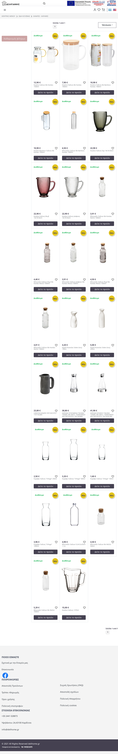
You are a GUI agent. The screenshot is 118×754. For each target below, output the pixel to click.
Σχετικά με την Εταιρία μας (15, 662)
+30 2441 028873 (10, 716)
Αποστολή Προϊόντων (12, 685)
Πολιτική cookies (68, 705)
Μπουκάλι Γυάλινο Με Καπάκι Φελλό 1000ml (101, 217)
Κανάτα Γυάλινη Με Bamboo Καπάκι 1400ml (100, 85)
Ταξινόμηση (106, 25)
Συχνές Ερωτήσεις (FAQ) (71, 685)
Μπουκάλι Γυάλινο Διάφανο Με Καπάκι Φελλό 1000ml (73, 282)
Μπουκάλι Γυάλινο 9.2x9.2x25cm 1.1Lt (73, 545)
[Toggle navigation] (44, 3)
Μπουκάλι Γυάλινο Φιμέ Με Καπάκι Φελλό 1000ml (43, 282)
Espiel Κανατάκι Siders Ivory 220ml (100, 348)
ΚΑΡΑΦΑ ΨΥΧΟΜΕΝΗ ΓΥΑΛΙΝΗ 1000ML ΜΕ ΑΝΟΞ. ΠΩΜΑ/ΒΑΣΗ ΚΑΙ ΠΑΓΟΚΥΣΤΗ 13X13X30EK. (73, 414)
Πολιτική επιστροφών (12, 706)
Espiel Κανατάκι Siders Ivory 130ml (72, 348)
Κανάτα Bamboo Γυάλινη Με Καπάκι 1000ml (44, 151)
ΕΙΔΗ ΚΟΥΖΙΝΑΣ (23, 16)
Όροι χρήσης (8, 699)
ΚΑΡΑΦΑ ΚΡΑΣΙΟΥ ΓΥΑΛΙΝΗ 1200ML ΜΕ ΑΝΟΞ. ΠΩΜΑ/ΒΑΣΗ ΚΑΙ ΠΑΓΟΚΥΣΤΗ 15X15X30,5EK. (101, 414)
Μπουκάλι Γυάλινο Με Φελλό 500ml (100, 545)
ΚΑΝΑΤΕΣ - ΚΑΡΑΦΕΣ (39, 16)
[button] (103, 9)
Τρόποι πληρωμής (10, 692)
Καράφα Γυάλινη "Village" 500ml (73, 479)
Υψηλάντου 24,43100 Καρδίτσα (16, 722)
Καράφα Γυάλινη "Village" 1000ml (43, 545)
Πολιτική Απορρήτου (70, 698)
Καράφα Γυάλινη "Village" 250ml (45, 479)
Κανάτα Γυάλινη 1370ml (70, 610)
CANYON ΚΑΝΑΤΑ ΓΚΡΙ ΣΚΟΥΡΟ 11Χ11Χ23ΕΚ (45, 414)
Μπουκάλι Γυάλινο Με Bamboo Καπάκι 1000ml (73, 151)
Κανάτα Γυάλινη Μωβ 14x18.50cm (41, 217)
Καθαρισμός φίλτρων (14, 38)
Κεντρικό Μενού (8, 16)
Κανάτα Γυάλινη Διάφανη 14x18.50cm (71, 217)
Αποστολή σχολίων (69, 692)
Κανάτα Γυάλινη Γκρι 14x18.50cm (101, 151)
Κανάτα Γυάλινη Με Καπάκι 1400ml (71, 85)
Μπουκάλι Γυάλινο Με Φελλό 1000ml (44, 611)
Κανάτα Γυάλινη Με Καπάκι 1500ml (43, 85)
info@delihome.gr (10, 729)
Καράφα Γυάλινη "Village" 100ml (101, 479)
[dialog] (94, 9)
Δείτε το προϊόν (45, 92)
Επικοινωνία (8, 669)
